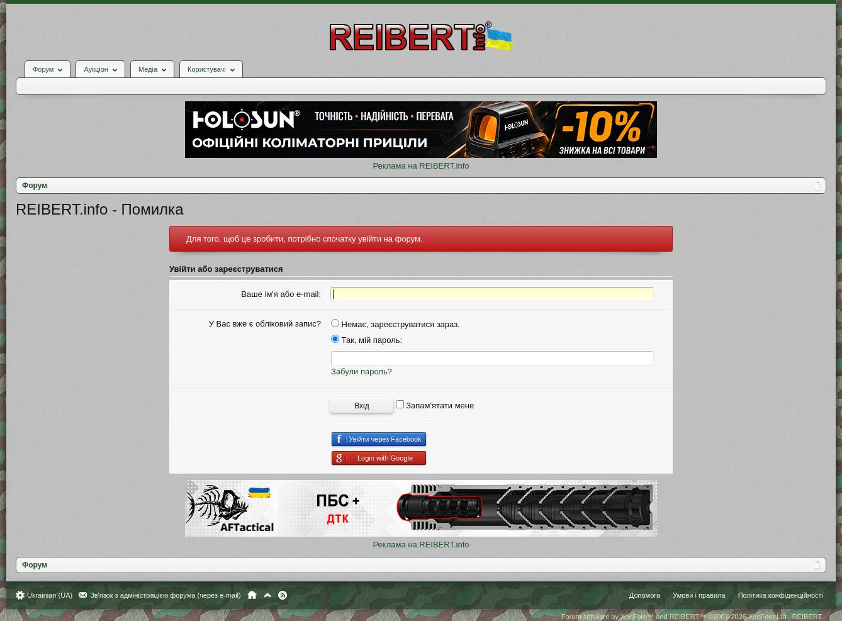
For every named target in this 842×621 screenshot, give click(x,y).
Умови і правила (699, 595)
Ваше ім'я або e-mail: (281, 294)
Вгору (267, 595)
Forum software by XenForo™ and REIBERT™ (692, 616)
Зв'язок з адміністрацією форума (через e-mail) (165, 595)
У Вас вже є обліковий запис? (265, 323)
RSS (282, 595)
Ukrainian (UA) (49, 595)
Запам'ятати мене (435, 405)
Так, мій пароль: (366, 340)
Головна (252, 595)
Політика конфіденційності (780, 595)
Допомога (644, 595)
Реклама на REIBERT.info (421, 166)
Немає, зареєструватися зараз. (395, 324)
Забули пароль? (361, 371)
